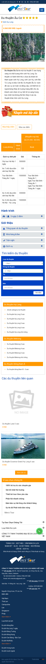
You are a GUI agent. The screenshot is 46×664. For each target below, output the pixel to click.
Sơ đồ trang (24, 546)
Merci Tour (9, 512)
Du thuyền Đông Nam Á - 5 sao (18, 369)
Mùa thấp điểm (8, 127)
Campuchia (6, 604)
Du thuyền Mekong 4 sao (16, 348)
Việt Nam (5, 598)
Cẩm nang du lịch (32, 543)
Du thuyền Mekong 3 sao (16, 344)
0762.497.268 (34, 2)
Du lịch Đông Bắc (8, 625)
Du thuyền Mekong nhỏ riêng (17, 357)
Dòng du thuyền (9, 267)
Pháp (3, 614)
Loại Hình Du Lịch (9, 528)
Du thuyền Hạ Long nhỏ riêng (17, 332)
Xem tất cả (21, 473)
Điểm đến (5, 594)
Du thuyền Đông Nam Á (14, 364)
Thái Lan (5, 601)
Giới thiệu (19, 543)
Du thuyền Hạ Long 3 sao (16, 314)
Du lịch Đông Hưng (8, 634)
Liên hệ (18, 549)
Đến (4, 283)
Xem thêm (6, 617)
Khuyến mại (35, 546)
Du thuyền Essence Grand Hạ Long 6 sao (18, 462)
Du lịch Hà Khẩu (7, 641)
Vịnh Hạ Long (8, 22)
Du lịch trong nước (8, 648)
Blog (16, 546)
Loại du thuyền (8, 259)
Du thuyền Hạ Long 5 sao (16, 323)
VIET (41, 659)
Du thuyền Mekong (12, 338)
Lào (3, 608)
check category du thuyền (16, 310)
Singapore (5, 611)
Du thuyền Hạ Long (12, 304)
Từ (4, 274)
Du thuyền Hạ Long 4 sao (16, 319)
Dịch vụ (26, 549)
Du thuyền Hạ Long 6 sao (16, 328)
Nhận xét (8, 546)
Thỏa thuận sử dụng (37, 551)
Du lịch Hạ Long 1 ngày (10, 628)
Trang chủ (10, 543)
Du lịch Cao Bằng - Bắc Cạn (11, 637)
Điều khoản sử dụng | (10, 551)
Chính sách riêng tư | (24, 551)
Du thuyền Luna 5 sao (10, 424)
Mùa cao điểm (24, 127)
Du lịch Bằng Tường (9, 631)
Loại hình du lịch (7, 621)
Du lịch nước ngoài (8, 651)
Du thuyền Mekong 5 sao (16, 353)
